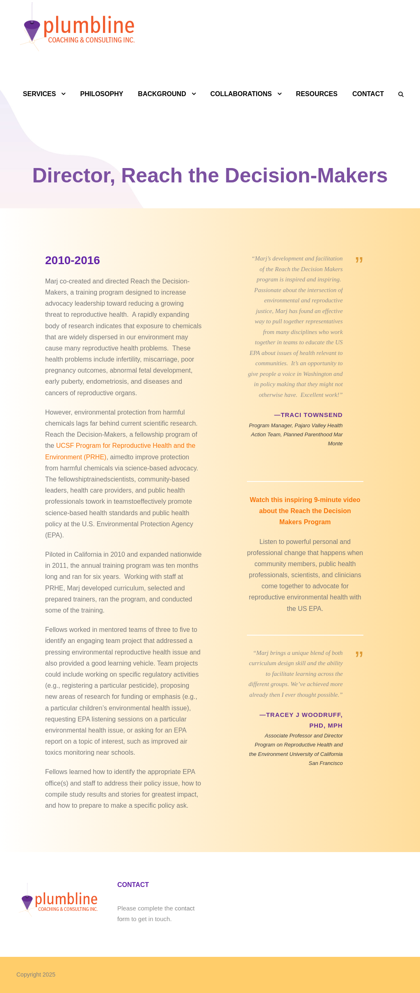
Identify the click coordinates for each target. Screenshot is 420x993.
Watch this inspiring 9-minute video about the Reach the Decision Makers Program (305, 510)
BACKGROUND (162, 93)
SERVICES (39, 93)
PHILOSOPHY (101, 93)
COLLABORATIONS (241, 93)
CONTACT (368, 93)
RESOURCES (317, 93)
